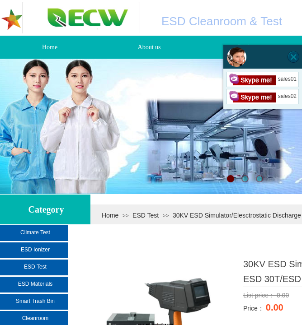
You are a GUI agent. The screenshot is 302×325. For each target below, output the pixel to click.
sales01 (263, 79)
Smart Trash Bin (35, 301)
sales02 (263, 96)
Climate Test (35, 232)
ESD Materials (35, 284)
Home (110, 215)
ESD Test (145, 215)
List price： (260, 295)
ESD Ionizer (35, 249)
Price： (254, 308)
